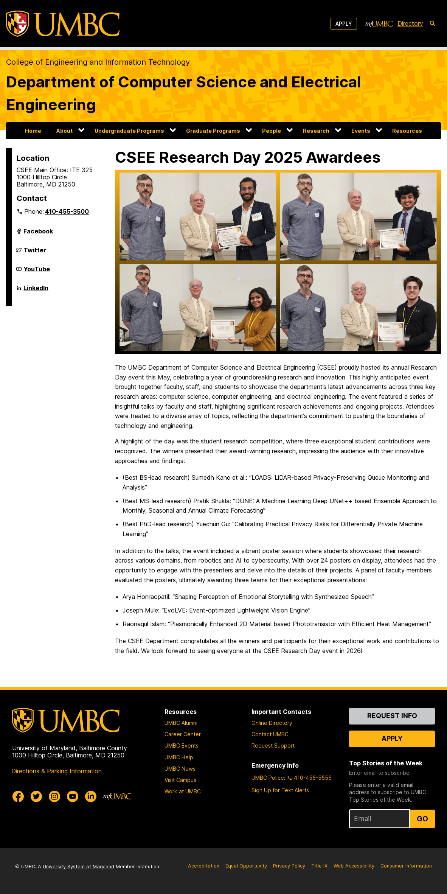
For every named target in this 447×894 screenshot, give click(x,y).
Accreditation (203, 866)
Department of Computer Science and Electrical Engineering (183, 93)
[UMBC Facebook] (18, 796)
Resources (407, 130)
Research (316, 130)
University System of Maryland (78, 866)
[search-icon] (432, 24)
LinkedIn (35, 291)
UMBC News (180, 768)
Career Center (183, 734)
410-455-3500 (67, 211)
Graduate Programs (213, 130)
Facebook (38, 234)
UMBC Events (182, 745)
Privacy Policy (289, 866)
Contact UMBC (270, 734)
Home (33, 130)
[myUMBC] (379, 24)
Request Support (273, 745)
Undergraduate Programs (129, 130)
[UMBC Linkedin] (90, 796)
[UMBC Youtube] (72, 796)
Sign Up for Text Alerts (280, 790)
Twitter (34, 253)
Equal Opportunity (246, 866)
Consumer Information (406, 866)
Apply (343, 23)
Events (360, 130)
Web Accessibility (354, 866)
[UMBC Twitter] (36, 796)
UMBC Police (267, 777)
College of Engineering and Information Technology (98, 62)
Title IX (319, 866)
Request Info (392, 716)
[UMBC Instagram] (54, 796)
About (64, 130)
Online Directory (271, 723)
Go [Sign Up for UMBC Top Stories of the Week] (422, 818)
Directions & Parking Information (56, 771)
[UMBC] (63, 23)
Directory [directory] (410, 23)
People (271, 130)
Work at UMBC (183, 791)
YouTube (36, 272)
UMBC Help (179, 757)
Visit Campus (180, 780)
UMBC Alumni (181, 723)
